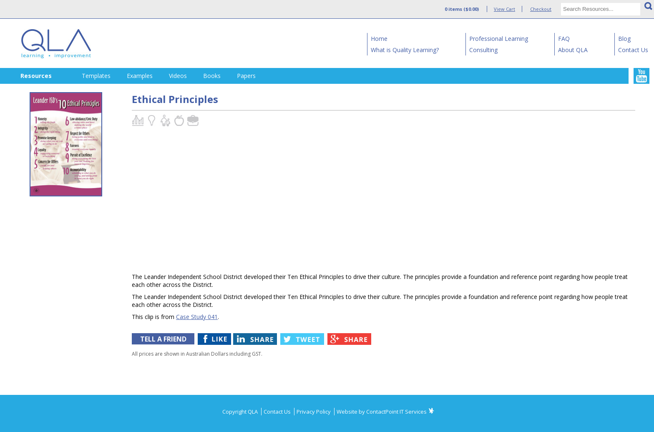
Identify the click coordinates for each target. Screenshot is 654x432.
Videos (178, 76)
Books (212, 76)
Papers (246, 76)
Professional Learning (498, 39)
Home (379, 39)
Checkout (540, 9)
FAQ (564, 39)
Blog (624, 39)
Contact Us (633, 50)
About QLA (573, 50)
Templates (96, 76)
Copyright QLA (240, 411)
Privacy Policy (314, 411)
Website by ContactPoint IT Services (382, 411)
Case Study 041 (197, 317)
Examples (140, 76)
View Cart (504, 9)
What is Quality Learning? (405, 50)
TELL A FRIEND (163, 339)
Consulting (483, 50)
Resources (36, 76)
